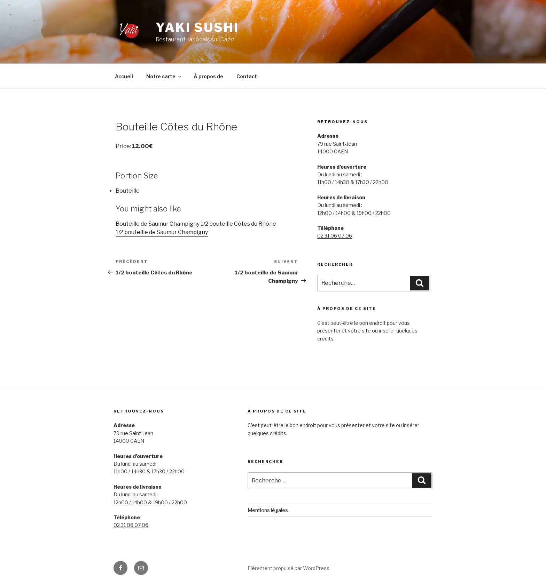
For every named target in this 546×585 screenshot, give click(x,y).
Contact (246, 76)
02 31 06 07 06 (334, 236)
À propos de (208, 76)
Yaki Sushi (197, 27)
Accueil (124, 76)
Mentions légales (268, 510)
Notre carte (164, 76)
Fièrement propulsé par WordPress (288, 568)
